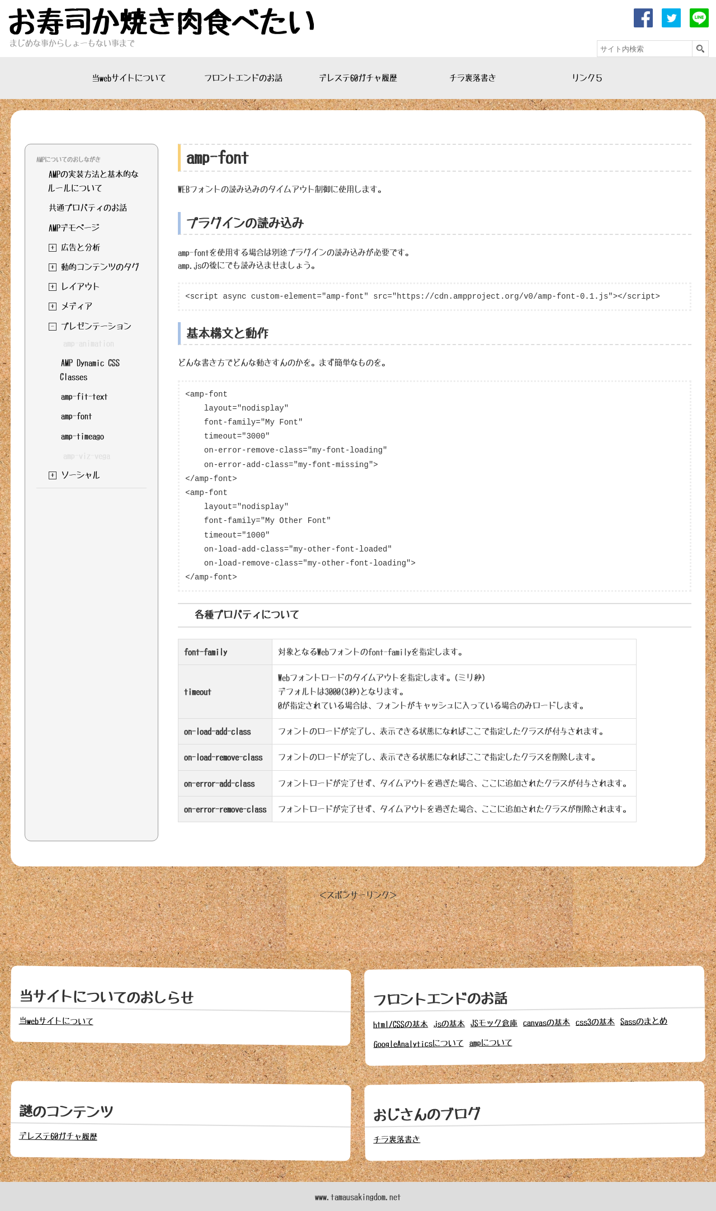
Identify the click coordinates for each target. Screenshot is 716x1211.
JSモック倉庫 (493, 1023)
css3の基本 (595, 1021)
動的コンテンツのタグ (100, 267)
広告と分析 (80, 247)
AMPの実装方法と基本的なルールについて (93, 181)
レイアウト (80, 286)
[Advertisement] (91, 662)
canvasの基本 (546, 1022)
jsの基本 (449, 1024)
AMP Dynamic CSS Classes (90, 369)
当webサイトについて (129, 78)
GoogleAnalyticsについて (419, 1043)
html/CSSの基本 (400, 1024)
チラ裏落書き (472, 78)
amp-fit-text (84, 396)
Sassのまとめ (643, 1021)
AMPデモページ (74, 228)
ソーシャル (80, 475)
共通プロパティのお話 (88, 207)
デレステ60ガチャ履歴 (358, 78)
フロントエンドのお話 (243, 78)
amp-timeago (82, 436)
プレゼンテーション (96, 326)
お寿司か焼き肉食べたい (161, 22)
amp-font (76, 416)
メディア (76, 306)
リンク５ (587, 78)
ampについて (490, 1043)
